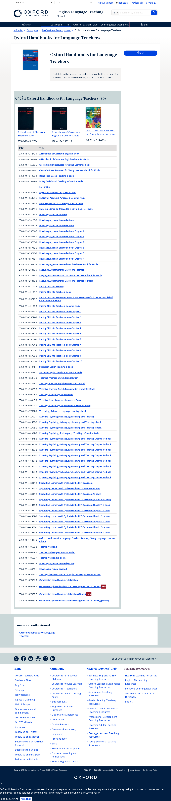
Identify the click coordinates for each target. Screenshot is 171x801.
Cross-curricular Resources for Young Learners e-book (64, 164)
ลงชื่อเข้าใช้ (137, 2)
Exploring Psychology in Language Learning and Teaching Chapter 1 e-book (75, 438)
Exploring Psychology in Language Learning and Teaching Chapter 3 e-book (75, 449)
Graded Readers (60, 724)
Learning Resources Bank (115, 24)
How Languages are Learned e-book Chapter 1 (61, 231)
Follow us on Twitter (26, 731)
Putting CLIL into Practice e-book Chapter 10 (60, 361)
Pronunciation (59, 738)
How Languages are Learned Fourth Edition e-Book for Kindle (68, 264)
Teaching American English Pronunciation (58, 378)
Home (17, 669)
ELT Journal (44, 187)
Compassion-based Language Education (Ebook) (62, 594)
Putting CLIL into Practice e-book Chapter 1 (60, 311)
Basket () (122, 2)
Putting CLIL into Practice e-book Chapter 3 (60, 322)
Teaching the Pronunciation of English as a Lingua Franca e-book (70, 574)
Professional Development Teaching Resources (102, 718)
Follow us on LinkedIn (26, 759)
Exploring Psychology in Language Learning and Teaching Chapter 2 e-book (75, 444)
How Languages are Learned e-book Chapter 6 (61, 253)
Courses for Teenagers (64, 688)
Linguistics (57, 734)
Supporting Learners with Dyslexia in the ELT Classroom (65, 483)
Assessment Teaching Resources (100, 693)
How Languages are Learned (53, 214)
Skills (54, 743)
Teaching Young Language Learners (56, 394)
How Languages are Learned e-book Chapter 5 (61, 247)
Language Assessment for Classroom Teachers (61, 269)
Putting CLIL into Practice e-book (55, 292)
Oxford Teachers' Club (85, 24)
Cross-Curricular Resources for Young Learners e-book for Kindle (69, 170)
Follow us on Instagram (27, 754)
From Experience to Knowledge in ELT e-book (61, 203)
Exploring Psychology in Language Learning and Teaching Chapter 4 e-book (75, 455)
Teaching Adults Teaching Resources (102, 726)
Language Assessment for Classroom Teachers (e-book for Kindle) (70, 275)
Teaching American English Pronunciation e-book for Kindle (67, 389)
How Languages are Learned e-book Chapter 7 (61, 258)
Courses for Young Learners (67, 683)
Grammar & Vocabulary (64, 729)
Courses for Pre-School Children (64, 677)
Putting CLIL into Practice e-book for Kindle (59, 306)
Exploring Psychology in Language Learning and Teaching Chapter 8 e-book (75, 477)
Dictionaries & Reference (65, 714)
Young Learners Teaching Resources (102, 743)
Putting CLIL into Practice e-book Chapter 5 (60, 333)
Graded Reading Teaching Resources (102, 702)
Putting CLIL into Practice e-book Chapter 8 (60, 350)
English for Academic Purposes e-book (57, 192)
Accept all (26, 798)
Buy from (20, 685)
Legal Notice (135, 770)
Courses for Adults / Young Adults (66, 695)
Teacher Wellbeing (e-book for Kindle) (57, 552)
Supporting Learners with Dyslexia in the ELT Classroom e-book (69, 488)
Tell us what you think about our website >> (134, 658)
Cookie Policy (92, 792)
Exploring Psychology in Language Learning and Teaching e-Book (70, 427)
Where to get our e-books (66, 761)
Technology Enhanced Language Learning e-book (62, 411)
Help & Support (23, 704)
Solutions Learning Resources (141, 688)
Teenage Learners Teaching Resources (103, 735)
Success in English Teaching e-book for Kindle (60, 372)
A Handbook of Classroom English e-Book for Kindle (64, 159)
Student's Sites (23, 680)
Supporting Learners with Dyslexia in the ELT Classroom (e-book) (70, 494)
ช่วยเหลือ (97, 770)
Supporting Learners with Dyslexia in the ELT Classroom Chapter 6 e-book (74, 532)
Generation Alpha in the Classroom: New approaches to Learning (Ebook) (74, 600)
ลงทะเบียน (151, 2)
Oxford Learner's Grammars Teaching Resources (103, 710)
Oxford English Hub (25, 717)
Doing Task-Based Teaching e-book (56, 176)
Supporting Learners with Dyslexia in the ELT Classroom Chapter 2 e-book (74, 510)
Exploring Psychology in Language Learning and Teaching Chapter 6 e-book (75, 466)
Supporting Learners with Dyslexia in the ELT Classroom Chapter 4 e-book (74, 521)
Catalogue (56, 24)
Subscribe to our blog (26, 749)
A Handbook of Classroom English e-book (59, 153)
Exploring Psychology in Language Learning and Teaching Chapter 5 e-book (75, 460)
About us (20, 727)
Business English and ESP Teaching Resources (102, 677)
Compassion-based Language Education (58, 580)
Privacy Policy (121, 770)
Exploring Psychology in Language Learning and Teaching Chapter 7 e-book (75, 472)
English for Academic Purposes (63, 708)
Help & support (105, 2)
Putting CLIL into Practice (51, 286)
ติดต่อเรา (87, 770)
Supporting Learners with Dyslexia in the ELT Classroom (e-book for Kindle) (75, 499)
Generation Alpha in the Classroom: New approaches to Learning (70, 586)
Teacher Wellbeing (48, 546)
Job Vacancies (22, 694)
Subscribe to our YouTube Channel (29, 743)
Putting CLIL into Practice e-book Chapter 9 (60, 355)
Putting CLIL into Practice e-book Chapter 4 (60, 328)
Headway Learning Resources (141, 675)
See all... (129, 701)
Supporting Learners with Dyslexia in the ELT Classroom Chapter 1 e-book (74, 505)
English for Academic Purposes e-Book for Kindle (62, 198)
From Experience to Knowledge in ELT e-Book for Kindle (66, 209)
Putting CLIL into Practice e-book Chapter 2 (60, 317)
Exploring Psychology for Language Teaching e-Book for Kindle (69, 433)
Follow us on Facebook (27, 736)
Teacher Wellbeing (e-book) (52, 557)
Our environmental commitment (25, 711)
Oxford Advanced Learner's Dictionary (139, 695)
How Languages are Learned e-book (56, 220)
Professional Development (66, 748)
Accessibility (108, 770)
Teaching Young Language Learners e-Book (60, 400)
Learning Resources (137, 669)
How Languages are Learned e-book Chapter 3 (61, 242)
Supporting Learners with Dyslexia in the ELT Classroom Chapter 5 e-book (74, 527)
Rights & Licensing (25, 699)
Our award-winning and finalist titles (64, 755)
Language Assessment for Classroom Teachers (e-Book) (66, 280)
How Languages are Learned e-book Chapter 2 (61, 236)
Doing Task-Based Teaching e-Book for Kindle (61, 181)
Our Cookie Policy (150, 770)
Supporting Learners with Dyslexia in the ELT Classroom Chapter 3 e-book (74, 516)
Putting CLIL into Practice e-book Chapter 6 (60, 339)
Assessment (58, 719)
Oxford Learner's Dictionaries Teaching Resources (104, 685)
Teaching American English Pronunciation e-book (62, 383)
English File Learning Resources (136, 682)
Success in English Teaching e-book (56, 366)
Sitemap (19, 690)
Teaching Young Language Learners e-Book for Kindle (64, 405)
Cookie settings (9, 798)
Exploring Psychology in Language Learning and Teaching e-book (70, 422)
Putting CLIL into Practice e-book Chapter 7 (60, 344)
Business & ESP (60, 701)
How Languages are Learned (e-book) (57, 563)
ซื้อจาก (144, 24)
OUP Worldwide (23, 722)
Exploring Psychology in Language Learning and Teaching (66, 416)
